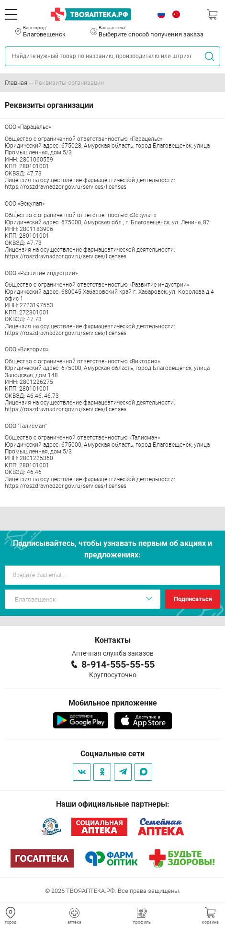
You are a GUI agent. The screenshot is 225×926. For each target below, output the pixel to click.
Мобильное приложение (112, 702)
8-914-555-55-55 (118, 664)
